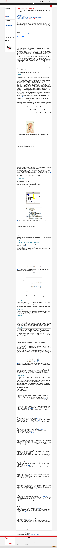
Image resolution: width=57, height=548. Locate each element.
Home (7, 3)
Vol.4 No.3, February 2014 (31, 8)
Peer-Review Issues (27, 542)
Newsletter (7, 28)
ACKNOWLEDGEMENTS (21, 375)
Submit (38, 3)
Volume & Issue (35, 543)
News (25, 3)
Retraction (46, 542)
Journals (16, 3)
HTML (27, 18)
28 (22, 96)
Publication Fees (8, 16)
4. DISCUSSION (19, 327)
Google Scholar (41, 496)
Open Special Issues (8, 22)
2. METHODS (19, 74)
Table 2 (26, 245)
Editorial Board (8, 14)
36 (47, 100)
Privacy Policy (46, 543)
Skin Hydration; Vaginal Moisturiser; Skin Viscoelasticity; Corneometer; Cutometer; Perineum (28, 33)
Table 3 (18, 279)
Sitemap (18, 542)
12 (35, 61)
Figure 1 (18, 134)
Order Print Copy (8, 29)
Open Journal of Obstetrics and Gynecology (22, 8)
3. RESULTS (19, 240)
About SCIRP (27, 537)
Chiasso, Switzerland (19, 15)
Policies (46, 537)
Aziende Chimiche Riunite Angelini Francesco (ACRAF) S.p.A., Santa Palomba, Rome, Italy (28, 14)
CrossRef (32, 394)
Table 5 (31, 318)
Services (33, 3)
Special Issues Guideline (9, 25)
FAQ (6, 32)
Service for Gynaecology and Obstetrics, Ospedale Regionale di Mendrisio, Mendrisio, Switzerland (29, 17)
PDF (25, 18)
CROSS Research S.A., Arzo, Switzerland (22, 16)
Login (50, 1)
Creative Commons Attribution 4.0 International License (34, 534)
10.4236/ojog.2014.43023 (21, 18)
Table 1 (18, 220)
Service (35, 537)
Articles (11, 3)
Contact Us (7, 31)
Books (21, 3)
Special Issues (27, 544)
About (29, 3)
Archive (7, 13)
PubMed (35, 394)
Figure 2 (45, 170)
